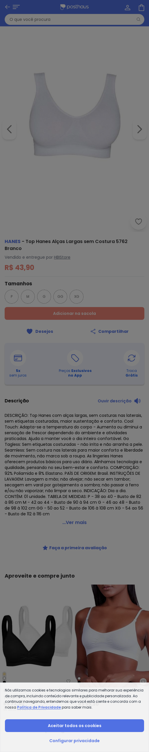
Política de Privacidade (39, 707)
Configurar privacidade (74, 741)
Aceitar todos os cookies (74, 726)
